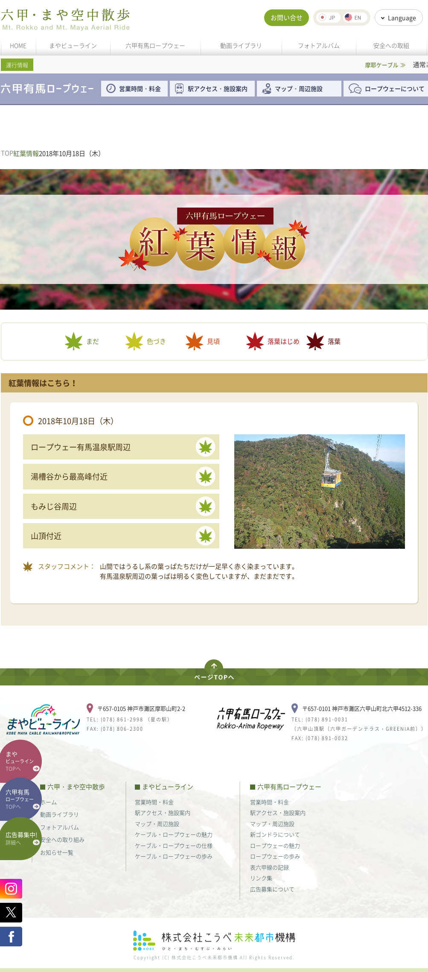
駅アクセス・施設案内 (220, 88)
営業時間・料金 (140, 88)
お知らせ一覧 (56, 852)
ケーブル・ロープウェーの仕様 (174, 845)
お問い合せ (287, 17)
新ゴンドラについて (275, 834)
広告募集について (272, 889)
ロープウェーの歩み (275, 856)
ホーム (48, 802)
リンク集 (261, 878)
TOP (7, 153)
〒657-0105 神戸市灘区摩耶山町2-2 (141, 708)
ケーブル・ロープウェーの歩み (174, 856)
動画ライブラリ (241, 45)
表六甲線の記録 (269, 867)
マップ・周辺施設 (299, 88)
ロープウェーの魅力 (275, 845)
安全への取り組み (62, 839)
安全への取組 (391, 45)
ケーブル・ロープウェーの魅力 (174, 834)
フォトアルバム (319, 45)
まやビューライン (73, 45)
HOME (18, 45)
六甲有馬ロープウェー (155, 45)
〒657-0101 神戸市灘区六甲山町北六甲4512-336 (362, 708)
